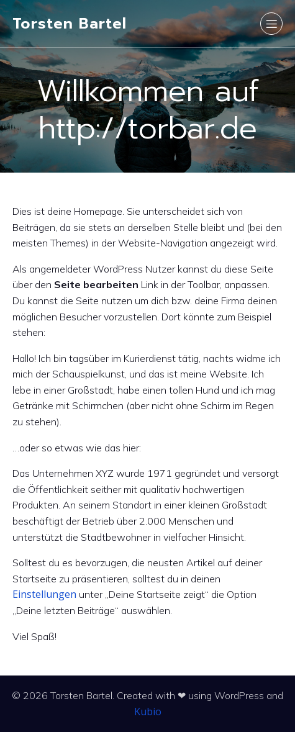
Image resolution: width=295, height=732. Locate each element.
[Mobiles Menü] (271, 23)
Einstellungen (44, 594)
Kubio (147, 711)
